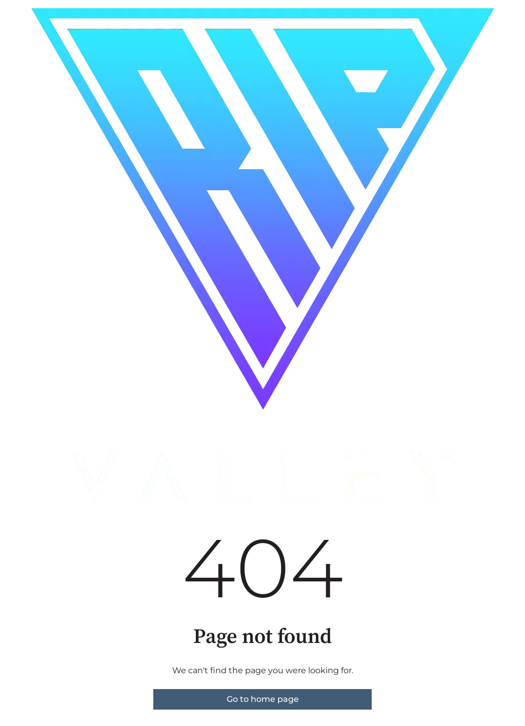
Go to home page (263, 699)
